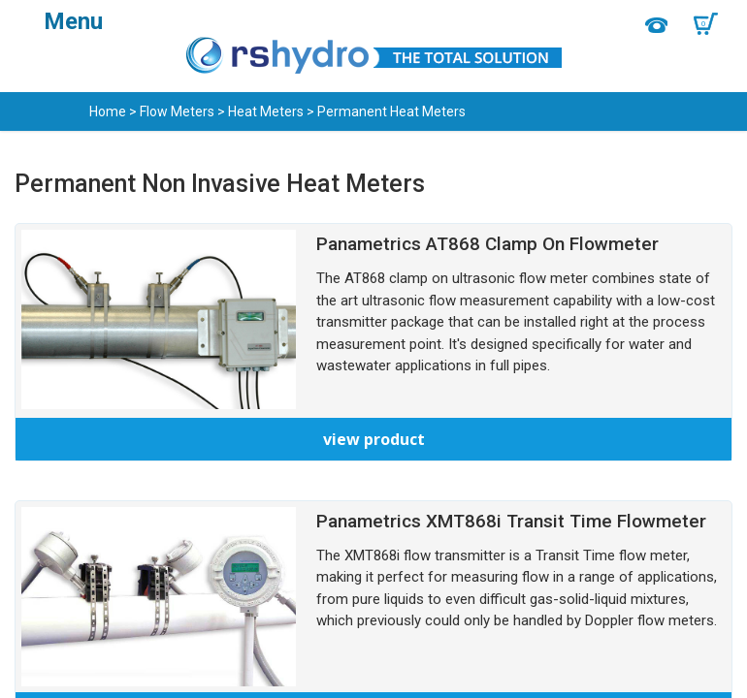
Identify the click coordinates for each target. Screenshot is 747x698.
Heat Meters (266, 111)
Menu (73, 21)
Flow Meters (177, 111)
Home (107, 111)
